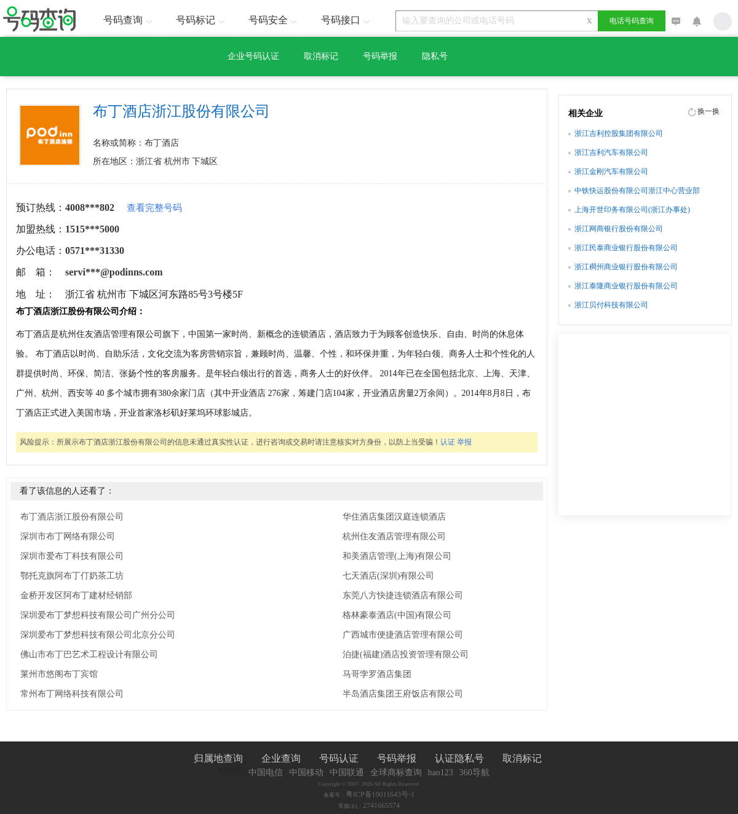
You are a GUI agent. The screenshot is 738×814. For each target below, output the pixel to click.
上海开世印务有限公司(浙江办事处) (632, 209)
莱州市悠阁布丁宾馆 (59, 674)
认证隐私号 (459, 758)
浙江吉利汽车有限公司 (611, 152)
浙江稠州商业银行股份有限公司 (626, 267)
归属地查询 (218, 758)
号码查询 (129, 20)
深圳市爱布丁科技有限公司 (72, 556)
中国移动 (306, 772)
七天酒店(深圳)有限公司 (388, 575)
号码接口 (347, 20)
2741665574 (381, 805)
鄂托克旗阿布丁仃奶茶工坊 (72, 575)
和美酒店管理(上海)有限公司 (397, 556)
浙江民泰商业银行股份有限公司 (626, 247)
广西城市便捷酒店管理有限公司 (403, 634)
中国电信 (265, 772)
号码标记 (202, 20)
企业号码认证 (253, 56)
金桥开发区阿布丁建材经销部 (76, 595)
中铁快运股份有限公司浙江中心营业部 (637, 190)
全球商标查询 (396, 772)
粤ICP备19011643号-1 (380, 794)
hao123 (440, 772)
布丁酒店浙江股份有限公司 (72, 516)
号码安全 (274, 20)
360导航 (474, 772)
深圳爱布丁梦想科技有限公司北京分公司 (97, 634)
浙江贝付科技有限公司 (611, 305)
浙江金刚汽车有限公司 (611, 171)
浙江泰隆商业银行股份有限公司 (626, 286)
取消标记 (321, 56)
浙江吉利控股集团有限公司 (618, 133)
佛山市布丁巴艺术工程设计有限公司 (89, 654)
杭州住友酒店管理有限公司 (394, 536)
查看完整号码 (154, 208)
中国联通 (347, 772)
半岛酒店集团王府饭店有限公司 (403, 693)
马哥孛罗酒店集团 (377, 674)
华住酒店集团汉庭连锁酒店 (394, 516)
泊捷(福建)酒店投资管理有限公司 (406, 654)
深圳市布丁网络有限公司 (67, 536)
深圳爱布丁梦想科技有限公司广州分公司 (97, 615)
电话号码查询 (631, 21)
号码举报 (380, 56)
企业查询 (281, 758)
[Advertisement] (644, 429)
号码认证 (339, 758)
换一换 (708, 111)
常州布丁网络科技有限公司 (72, 693)
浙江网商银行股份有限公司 (618, 228)
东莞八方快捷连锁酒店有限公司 (403, 595)
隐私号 (435, 56)
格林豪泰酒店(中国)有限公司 (397, 615)
